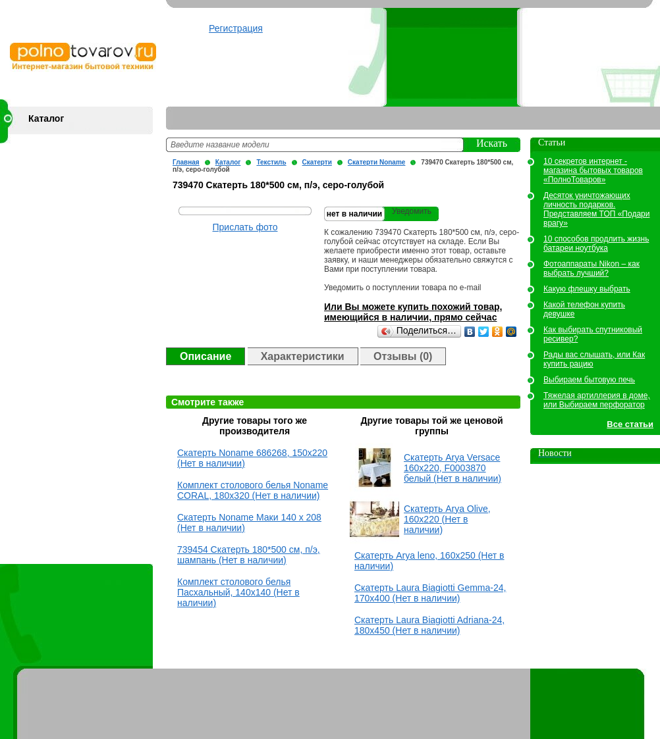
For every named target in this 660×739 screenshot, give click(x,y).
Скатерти (322, 162)
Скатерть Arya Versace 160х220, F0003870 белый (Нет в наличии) (452, 468)
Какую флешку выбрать (586, 288)
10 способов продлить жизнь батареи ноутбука (596, 243)
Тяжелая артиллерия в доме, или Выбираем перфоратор (596, 400)
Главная (191, 162)
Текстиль (276, 162)
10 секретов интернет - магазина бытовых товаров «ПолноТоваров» (593, 170)
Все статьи (630, 424)
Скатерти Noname (377, 162)
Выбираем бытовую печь (589, 379)
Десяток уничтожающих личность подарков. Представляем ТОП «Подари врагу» (596, 209)
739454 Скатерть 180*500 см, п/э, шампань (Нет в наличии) (248, 554)
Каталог (46, 118)
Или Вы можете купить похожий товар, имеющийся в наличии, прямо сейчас (413, 311)
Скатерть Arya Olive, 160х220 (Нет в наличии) (447, 519)
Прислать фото (245, 227)
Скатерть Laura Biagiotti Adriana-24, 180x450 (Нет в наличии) (429, 625)
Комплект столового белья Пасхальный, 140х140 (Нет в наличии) (238, 592)
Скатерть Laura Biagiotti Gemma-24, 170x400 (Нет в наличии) (430, 592)
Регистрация (236, 28)
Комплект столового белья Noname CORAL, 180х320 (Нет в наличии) (252, 490)
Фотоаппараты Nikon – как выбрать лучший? (591, 268)
